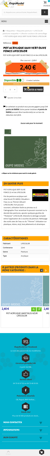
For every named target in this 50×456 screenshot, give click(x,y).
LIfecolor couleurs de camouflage (34, 33)
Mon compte (10, 437)
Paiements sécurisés (26, 395)
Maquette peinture (24, 31)
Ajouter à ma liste (12, 97)
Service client (26, 379)
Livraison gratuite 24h (26, 363)
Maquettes (11, 31)
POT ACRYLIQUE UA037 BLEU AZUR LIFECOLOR (21, 314)
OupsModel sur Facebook (25, 347)
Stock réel (25, 412)
